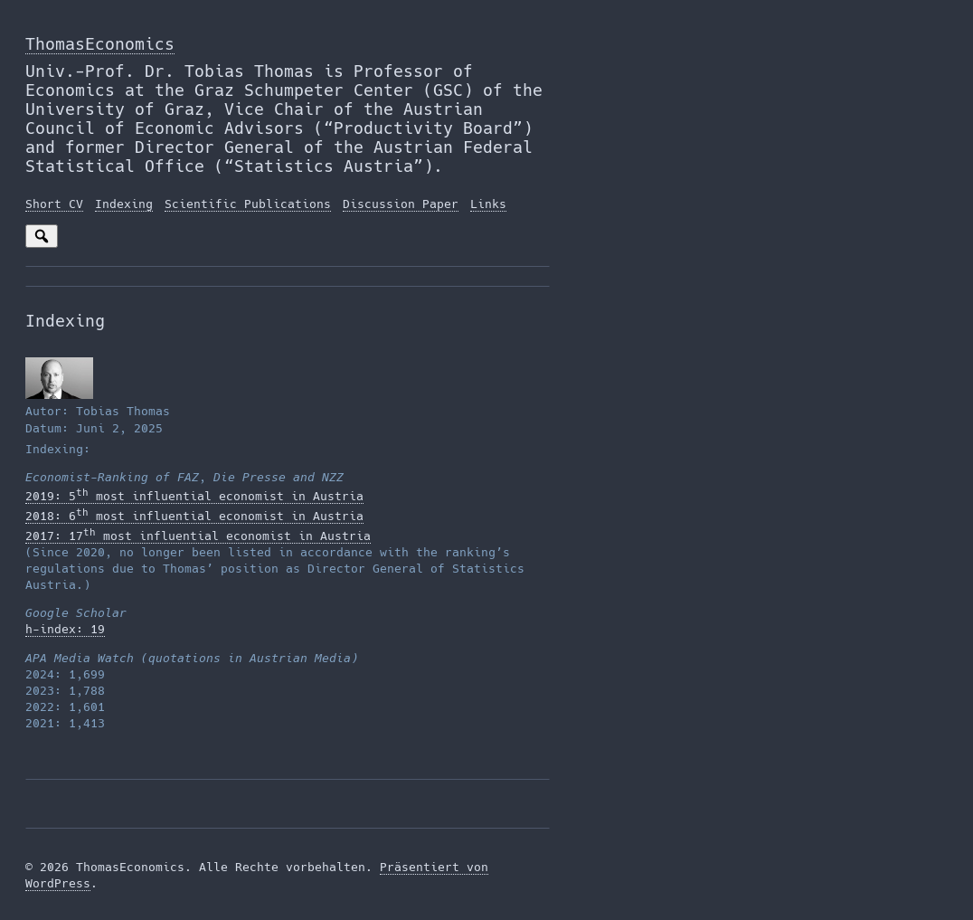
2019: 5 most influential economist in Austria (194, 496)
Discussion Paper (400, 204)
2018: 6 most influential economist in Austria (194, 516)
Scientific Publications (248, 204)
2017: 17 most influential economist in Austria (198, 536)
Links (488, 204)
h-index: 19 (65, 629)
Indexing (124, 204)
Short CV (54, 204)
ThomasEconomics (100, 43)
